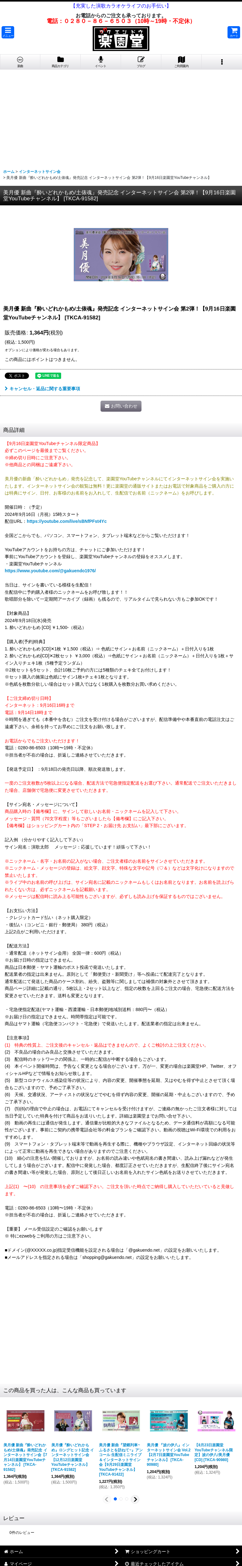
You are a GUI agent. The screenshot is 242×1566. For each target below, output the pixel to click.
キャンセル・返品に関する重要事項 (42, 388)
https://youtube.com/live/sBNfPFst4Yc (67, 521)
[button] (8, 32)
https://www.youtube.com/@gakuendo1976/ (50, 570)
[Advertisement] (121, 117)
